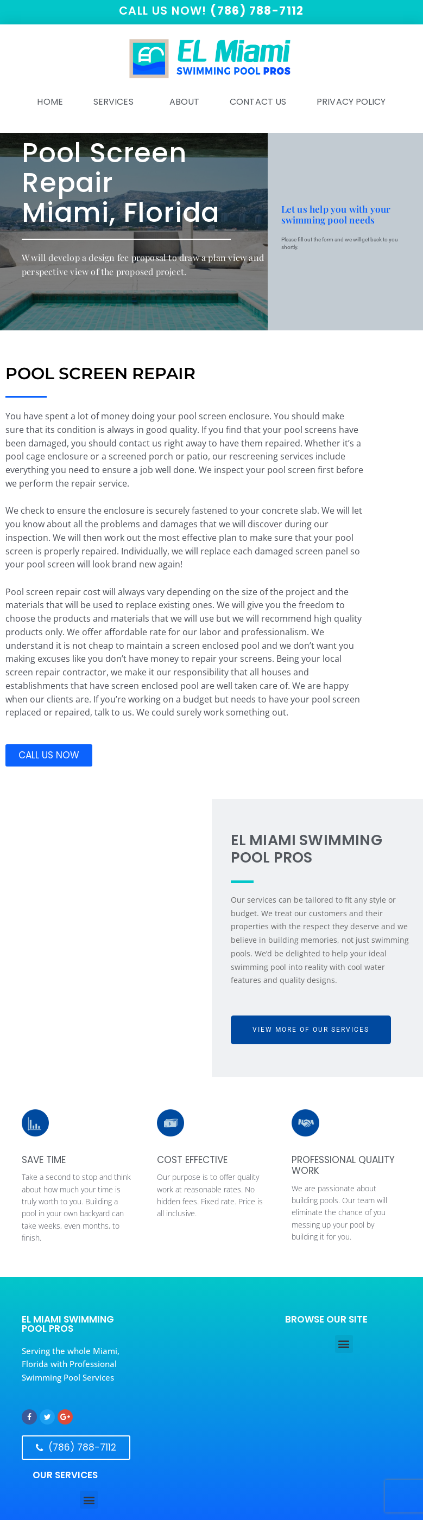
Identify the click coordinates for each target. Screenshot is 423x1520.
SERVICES (116, 102)
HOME (49, 102)
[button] (344, 1344)
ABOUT (184, 102)
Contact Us (258, 102)
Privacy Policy (351, 102)
